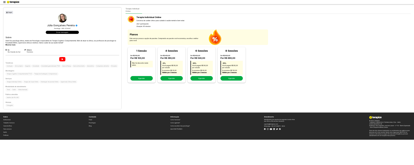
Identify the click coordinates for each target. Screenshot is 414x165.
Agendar (141, 78)
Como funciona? (175, 119)
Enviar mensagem (62, 32)
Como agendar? (175, 123)
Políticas (5, 135)
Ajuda (5, 132)
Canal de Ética (7, 126)
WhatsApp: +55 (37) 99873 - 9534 (274, 126)
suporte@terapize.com (271, 124)
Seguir (9, 12)
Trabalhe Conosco (9, 123)
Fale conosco (7, 129)
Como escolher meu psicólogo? (180, 126)
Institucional (7, 119)
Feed (90, 119)
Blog (90, 126)
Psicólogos (92, 123)
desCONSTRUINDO (176, 129)
